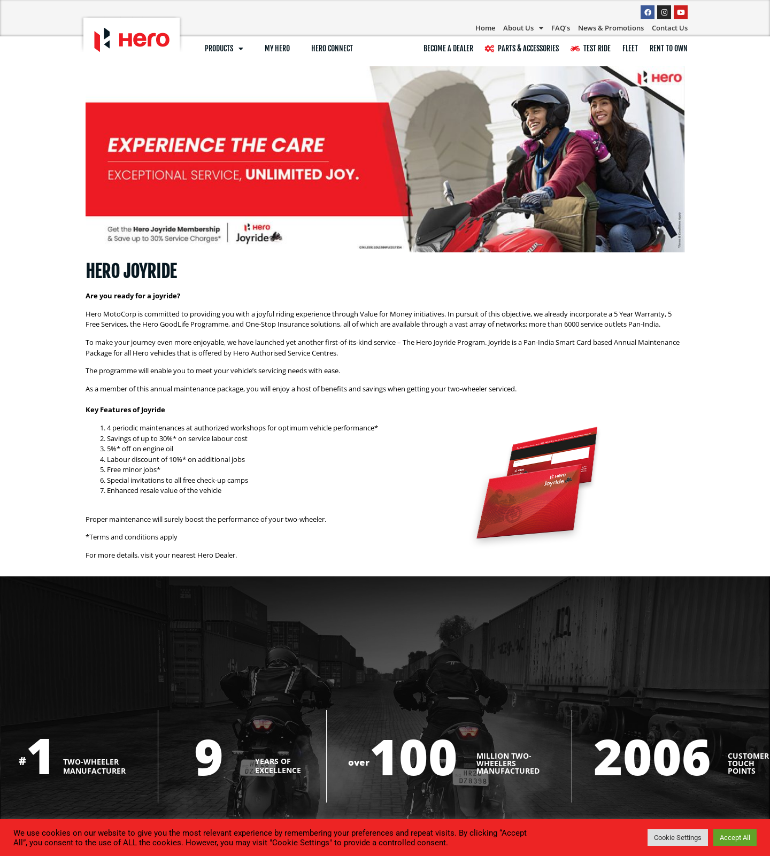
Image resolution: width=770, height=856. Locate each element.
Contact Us (670, 28)
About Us (523, 28)
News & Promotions (611, 28)
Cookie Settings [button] (678, 838)
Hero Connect (332, 48)
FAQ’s (560, 28)
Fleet (630, 48)
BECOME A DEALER (448, 48)
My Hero (277, 48)
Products (224, 49)
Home (485, 28)
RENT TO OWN (669, 48)
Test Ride (591, 48)
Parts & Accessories (522, 48)
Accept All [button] (735, 838)
